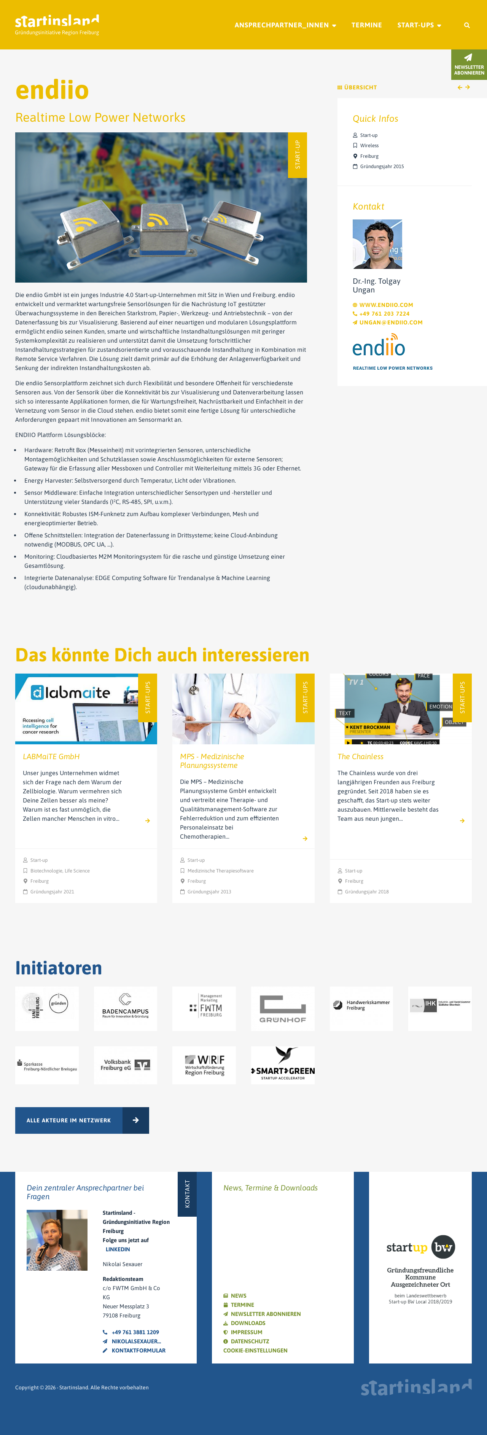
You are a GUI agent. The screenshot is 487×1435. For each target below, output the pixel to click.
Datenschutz (250, 1341)
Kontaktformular (134, 1350)
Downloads (248, 1323)
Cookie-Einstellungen (255, 1350)
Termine (367, 25)
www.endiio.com (383, 305)
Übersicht (357, 87)
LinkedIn (118, 1249)
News (239, 1295)
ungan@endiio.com (388, 322)
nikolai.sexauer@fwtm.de (134, 1341)
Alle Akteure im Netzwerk (69, 1120)
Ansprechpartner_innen (282, 25)
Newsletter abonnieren (266, 1314)
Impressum (247, 1332)
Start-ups (416, 25)
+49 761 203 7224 (381, 313)
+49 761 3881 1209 (131, 1332)
